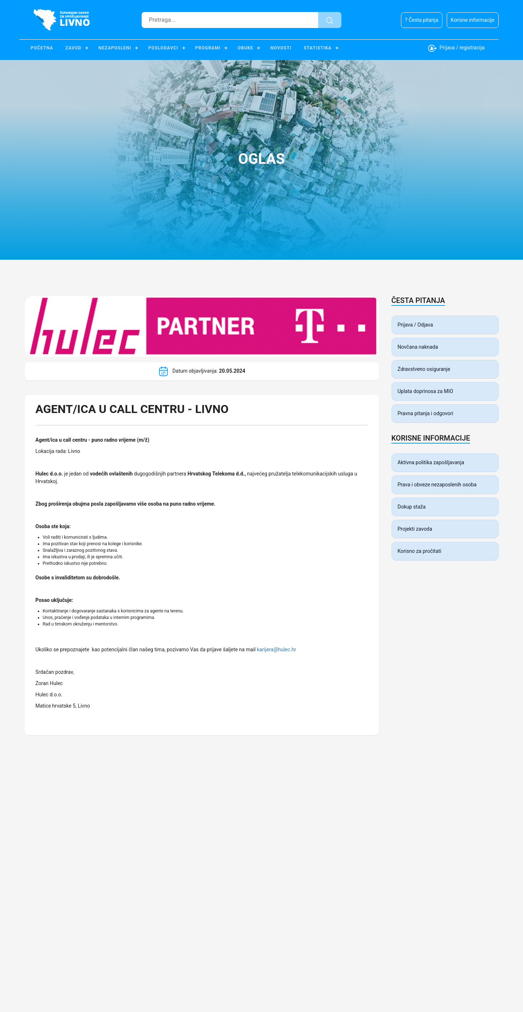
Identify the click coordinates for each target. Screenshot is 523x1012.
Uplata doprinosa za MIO (425, 391)
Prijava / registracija (456, 48)
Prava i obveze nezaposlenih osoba (437, 484)
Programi (208, 47)
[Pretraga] (230, 20)
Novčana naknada (418, 347)
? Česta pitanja (421, 20)
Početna (42, 47)
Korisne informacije (473, 20)
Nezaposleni (114, 47)
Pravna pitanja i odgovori (425, 413)
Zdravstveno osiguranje (424, 369)
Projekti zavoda (415, 529)
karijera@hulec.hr (276, 649)
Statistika (318, 47)
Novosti (280, 47)
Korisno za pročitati (420, 551)
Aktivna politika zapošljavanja (431, 462)
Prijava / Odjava (415, 325)
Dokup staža (412, 507)
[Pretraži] (329, 20)
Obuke (245, 47)
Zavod (73, 47)
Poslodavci (163, 47)
